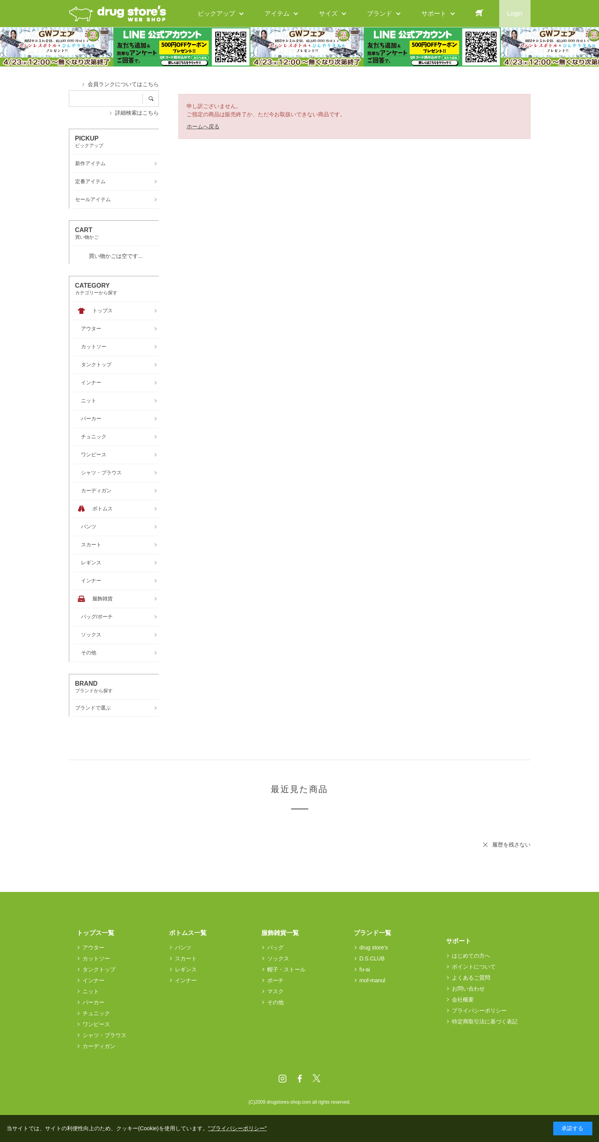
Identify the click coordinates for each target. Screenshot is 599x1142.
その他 (275, 1002)
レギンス (186, 969)
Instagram (282, 1078)
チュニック (96, 1013)
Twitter (316, 1078)
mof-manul (372, 980)
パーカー (93, 1002)
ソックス (278, 958)
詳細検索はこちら (137, 113)
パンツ (183, 947)
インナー (93, 980)
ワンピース (96, 1024)
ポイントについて (474, 967)
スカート (186, 958)
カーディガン (99, 1046)
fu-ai (365, 969)
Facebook (300, 1078)
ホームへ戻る (203, 126)
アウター (93, 947)
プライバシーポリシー (479, 1010)
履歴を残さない (511, 844)
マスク (275, 991)
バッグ (275, 947)
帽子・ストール (286, 969)
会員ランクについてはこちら (123, 84)
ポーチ (275, 980)
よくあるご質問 (471, 977)
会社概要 (463, 999)
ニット (91, 991)
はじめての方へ (471, 956)
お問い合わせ (468, 988)
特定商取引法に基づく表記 (485, 1021)
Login (514, 13)
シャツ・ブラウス (104, 1035)
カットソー (96, 958)
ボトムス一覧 (188, 932)
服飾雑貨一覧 (280, 932)
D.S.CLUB (372, 958)
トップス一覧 (95, 932)
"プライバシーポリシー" (237, 1128)
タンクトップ (99, 969)
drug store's (374, 947)
